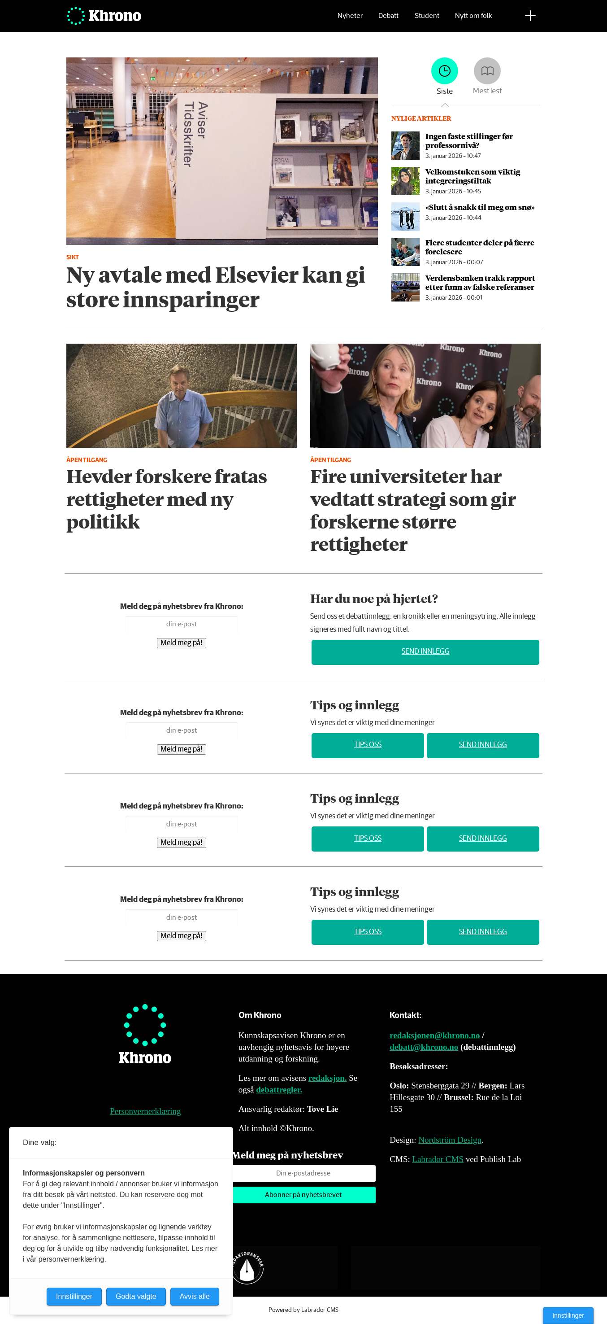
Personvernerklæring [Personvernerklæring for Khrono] (145, 1111)
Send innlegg (426, 651)
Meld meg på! (181, 643)
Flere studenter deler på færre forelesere (479, 247)
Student (427, 20)
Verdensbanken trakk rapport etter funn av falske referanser (480, 282)
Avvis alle (195, 1296)
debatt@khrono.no (424, 1047)
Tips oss (368, 745)
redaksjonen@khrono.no (435, 1035)
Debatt (388, 20)
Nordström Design (449, 1140)
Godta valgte (136, 1296)
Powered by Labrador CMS (303, 1310)
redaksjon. (327, 1078)
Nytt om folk (473, 20)
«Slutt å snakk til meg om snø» (480, 206)
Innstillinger (568, 1315)
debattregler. (279, 1089)
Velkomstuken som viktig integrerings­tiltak (472, 176)
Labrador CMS (438, 1159)
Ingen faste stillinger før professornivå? (469, 140)
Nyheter (350, 20)
